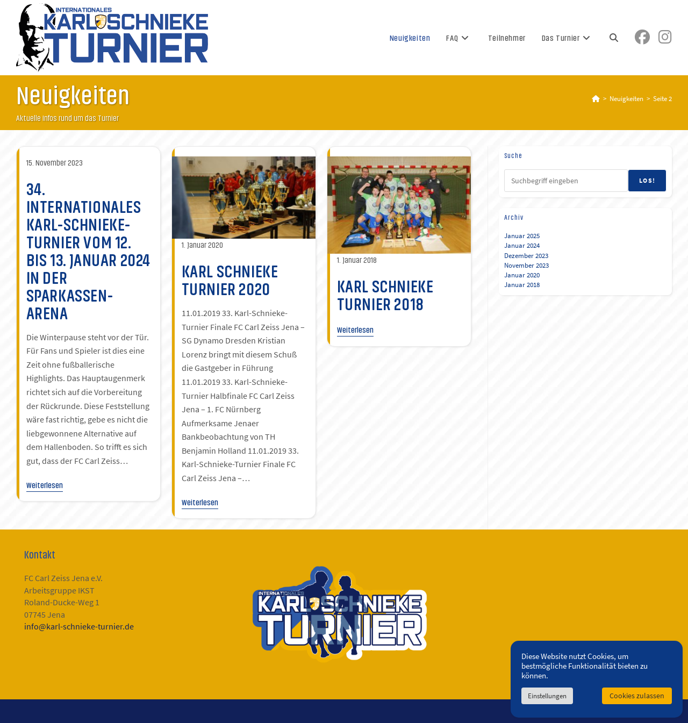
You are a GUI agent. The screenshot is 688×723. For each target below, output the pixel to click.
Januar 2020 (522, 275)
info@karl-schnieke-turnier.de (79, 626)
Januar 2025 (522, 235)
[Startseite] (596, 98)
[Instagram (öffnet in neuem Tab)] (665, 37)
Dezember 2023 (526, 255)
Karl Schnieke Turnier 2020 (230, 280)
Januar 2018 (522, 284)
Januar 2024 (522, 245)
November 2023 (526, 265)
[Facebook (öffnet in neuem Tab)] (642, 37)
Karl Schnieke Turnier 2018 (385, 295)
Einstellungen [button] (547, 695)
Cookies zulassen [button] (637, 695)
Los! (647, 180)
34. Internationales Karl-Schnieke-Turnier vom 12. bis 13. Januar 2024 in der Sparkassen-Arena (88, 251)
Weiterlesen (44, 484)
